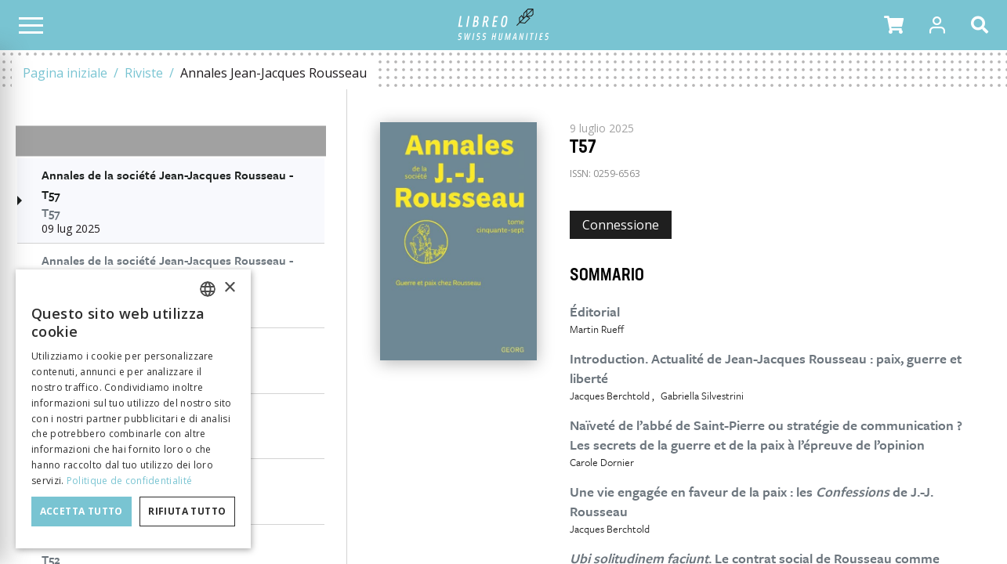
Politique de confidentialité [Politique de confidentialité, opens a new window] (129, 480)
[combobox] (208, 289)
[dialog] (133, 408)
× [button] (229, 288)
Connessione (620, 224)
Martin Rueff (597, 329)
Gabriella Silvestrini (702, 395)
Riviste (144, 72)
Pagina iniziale (65, 72)
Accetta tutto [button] (81, 511)
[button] (893, 25)
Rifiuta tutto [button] (187, 511)
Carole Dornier (602, 462)
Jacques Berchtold (610, 395)
